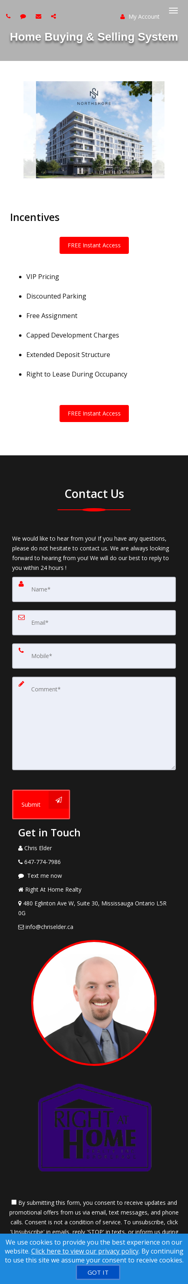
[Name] (94, 589)
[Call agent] (9, 16)
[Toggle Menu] (173, 10)
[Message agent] (94, 876)
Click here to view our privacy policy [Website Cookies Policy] (85, 1251)
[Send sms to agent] (24, 16)
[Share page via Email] (54, 16)
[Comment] (94, 723)
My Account (140, 16)
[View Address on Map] (94, 908)
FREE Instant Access (94, 245)
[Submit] (41, 804)
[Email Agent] (94, 927)
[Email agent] (39, 16)
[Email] (94, 622)
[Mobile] (94, 656)
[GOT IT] (98, 1272)
